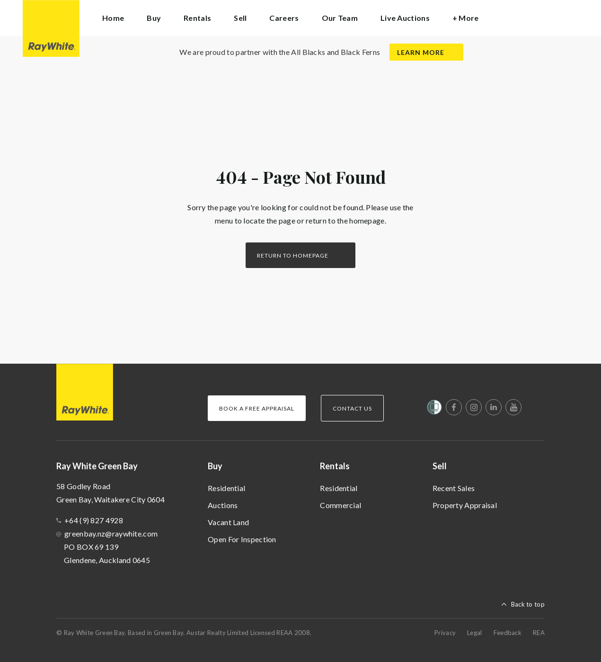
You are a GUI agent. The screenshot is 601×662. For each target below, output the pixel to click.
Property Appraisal (465, 505)
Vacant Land (228, 522)
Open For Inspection (242, 539)
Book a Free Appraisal (256, 408)
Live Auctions (405, 17)
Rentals (335, 466)
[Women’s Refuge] (434, 409)
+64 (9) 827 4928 (93, 520)
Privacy (445, 632)
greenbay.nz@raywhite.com (111, 533)
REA (539, 632)
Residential (226, 487)
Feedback (507, 632)
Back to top (528, 604)
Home (113, 17)
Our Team (340, 17)
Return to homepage (292, 255)
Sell (440, 466)
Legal (474, 632)
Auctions (223, 505)
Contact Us (352, 408)
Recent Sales (454, 487)
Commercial (340, 505)
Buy (215, 466)
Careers (284, 17)
